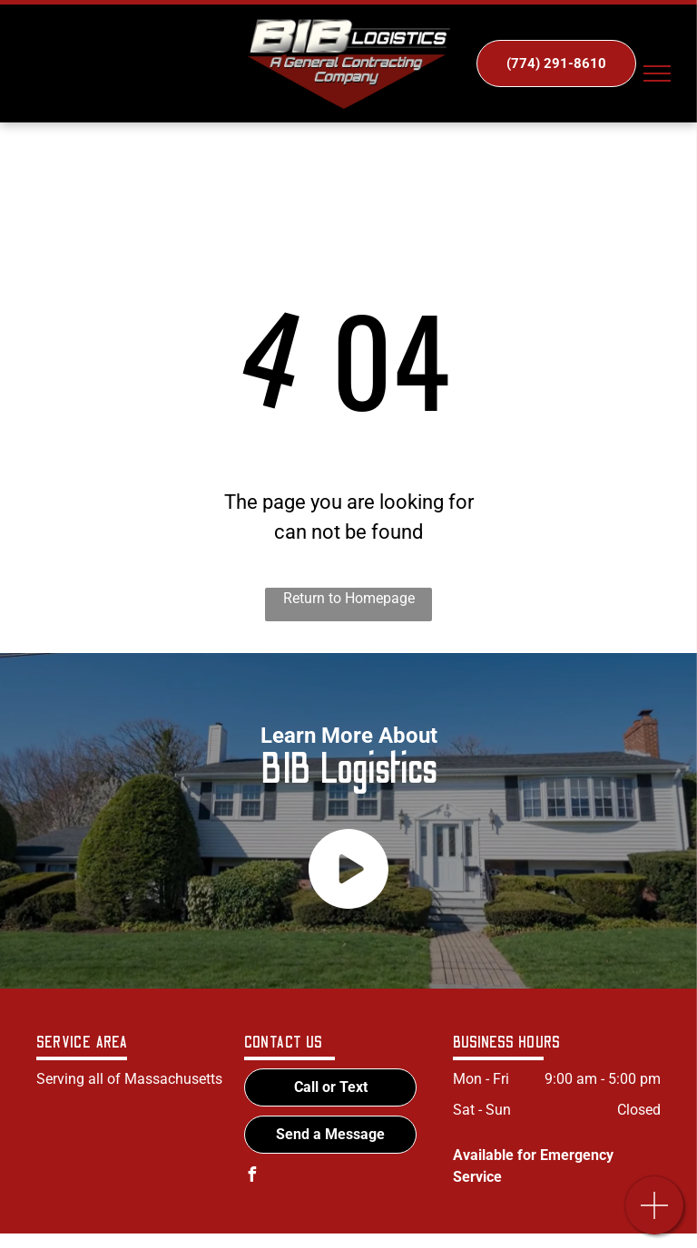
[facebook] (251, 1177)
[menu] (657, 73)
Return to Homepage (349, 598)
